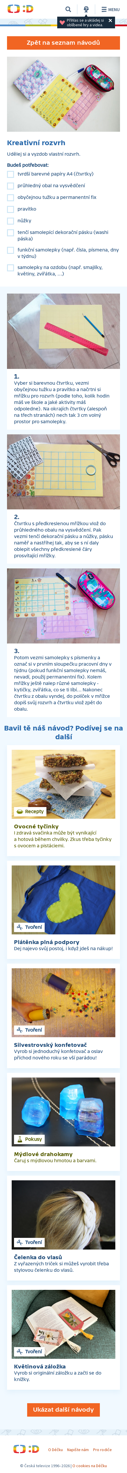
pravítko (27, 209)
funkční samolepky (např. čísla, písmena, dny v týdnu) (68, 253)
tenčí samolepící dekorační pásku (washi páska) (63, 236)
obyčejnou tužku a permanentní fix (57, 197)
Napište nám (78, 1449)
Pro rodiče (102, 1449)
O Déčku (55, 1449)
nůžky (24, 221)
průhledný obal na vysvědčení (51, 186)
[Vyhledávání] (68, 9)
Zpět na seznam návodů (63, 42)
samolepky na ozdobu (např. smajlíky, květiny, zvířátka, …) (60, 271)
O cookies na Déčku (89, 1465)
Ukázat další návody (63, 1409)
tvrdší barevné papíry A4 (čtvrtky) (56, 174)
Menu (110, 9)
